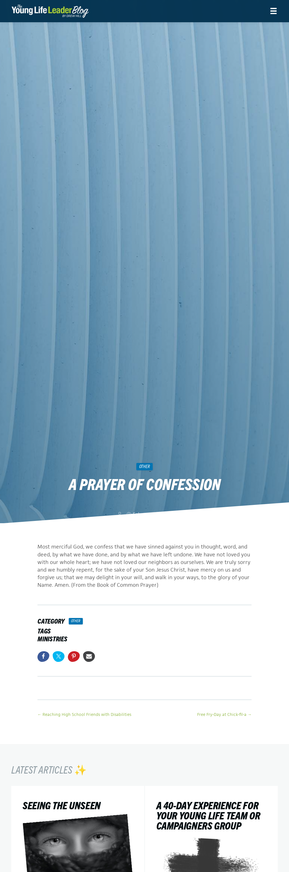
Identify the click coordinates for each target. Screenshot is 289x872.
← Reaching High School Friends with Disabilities (84, 714)
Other (144, 466)
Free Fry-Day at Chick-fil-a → (224, 714)
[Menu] (273, 11)
